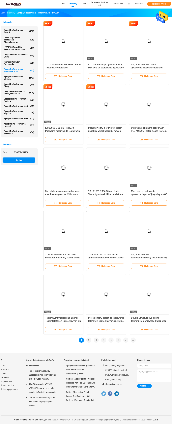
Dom (3, 365)
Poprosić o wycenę (159, 4)
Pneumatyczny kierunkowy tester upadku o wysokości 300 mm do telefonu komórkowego (105, 131)
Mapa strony (6, 381)
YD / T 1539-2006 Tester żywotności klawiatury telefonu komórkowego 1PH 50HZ (146, 67)
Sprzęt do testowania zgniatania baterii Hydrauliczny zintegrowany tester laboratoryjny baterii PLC (80, 369)
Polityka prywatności (10, 389)
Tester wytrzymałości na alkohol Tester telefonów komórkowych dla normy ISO (63, 321)
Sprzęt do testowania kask (19, 106)
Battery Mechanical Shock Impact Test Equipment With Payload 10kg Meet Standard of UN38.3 (80, 396)
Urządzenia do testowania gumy (19, 55)
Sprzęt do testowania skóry (19, 85)
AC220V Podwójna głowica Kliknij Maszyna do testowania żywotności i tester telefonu (106, 67)
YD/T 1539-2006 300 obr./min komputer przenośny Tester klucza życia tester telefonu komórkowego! (63, 257)
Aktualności (6, 377)
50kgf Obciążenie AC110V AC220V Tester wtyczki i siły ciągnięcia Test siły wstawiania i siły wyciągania (43, 388)
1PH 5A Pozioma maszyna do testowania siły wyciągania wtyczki (42, 401)
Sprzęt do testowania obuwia (19, 78)
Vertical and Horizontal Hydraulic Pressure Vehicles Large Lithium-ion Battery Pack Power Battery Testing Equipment (81, 383)
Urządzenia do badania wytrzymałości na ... (19, 92)
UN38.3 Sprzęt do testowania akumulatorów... (19, 39)
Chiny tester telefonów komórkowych (30, 420)
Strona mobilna (7, 385)
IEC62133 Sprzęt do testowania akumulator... (19, 48)
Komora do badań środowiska (19, 63)
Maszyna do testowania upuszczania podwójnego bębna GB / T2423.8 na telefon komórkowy (149, 194)
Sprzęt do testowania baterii (19, 31)
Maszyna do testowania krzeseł (19, 125)
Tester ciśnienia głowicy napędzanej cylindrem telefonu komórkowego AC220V (42, 375)
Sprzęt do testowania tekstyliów (19, 132)
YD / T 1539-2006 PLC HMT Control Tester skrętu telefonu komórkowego (63, 67)
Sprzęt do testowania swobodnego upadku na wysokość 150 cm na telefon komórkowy (62, 194)
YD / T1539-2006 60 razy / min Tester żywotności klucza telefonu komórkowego (105, 194)
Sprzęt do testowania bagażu (19, 112)
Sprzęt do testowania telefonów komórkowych (40, 363)
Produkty (5, 369)
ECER (155, 420)
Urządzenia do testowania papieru (19, 100)
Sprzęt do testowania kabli (19, 118)
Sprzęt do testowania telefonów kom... (19, 70)
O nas (3, 373)
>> (133, 340)
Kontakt (18, 160)
